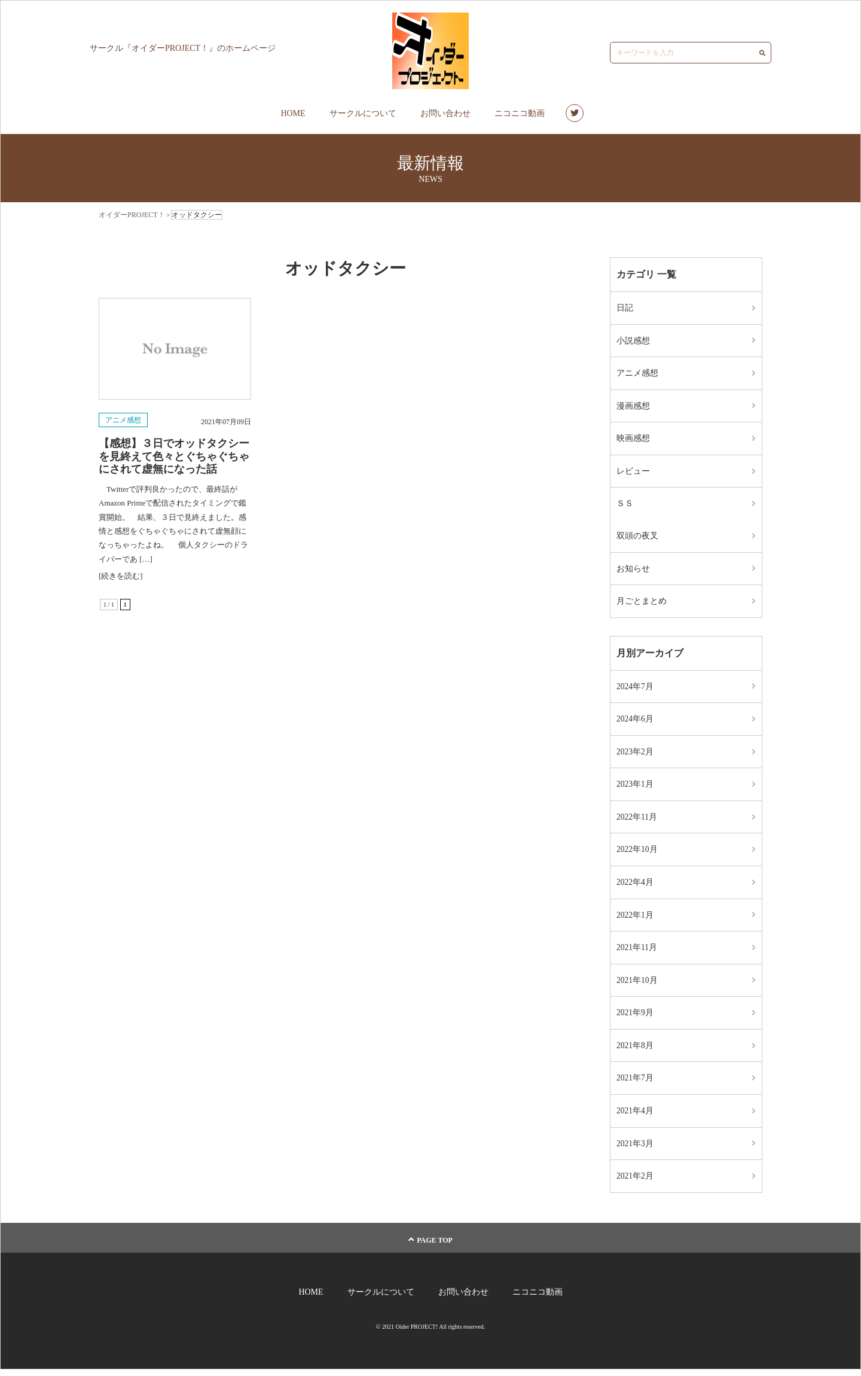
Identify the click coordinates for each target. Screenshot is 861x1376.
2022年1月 (635, 919)
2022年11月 (637, 820)
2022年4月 (635, 886)
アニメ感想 (123, 420)
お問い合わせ (445, 113)
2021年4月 (635, 1116)
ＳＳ (624, 505)
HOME (292, 113)
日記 (624, 307)
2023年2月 (635, 754)
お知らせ (633, 570)
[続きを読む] (121, 575)
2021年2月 (635, 1182)
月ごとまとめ (641, 603)
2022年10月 (637, 853)
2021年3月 (635, 1149)
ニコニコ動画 (519, 113)
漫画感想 (633, 406)
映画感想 (633, 439)
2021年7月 (635, 1083)
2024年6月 (635, 721)
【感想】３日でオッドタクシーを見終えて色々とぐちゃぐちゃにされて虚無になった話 (174, 456)
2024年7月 (635, 688)
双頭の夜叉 (637, 537)
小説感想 (633, 340)
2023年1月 (635, 787)
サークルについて (362, 113)
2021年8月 (635, 1050)
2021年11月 (637, 952)
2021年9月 (635, 1017)
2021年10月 (637, 985)
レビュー (633, 472)
